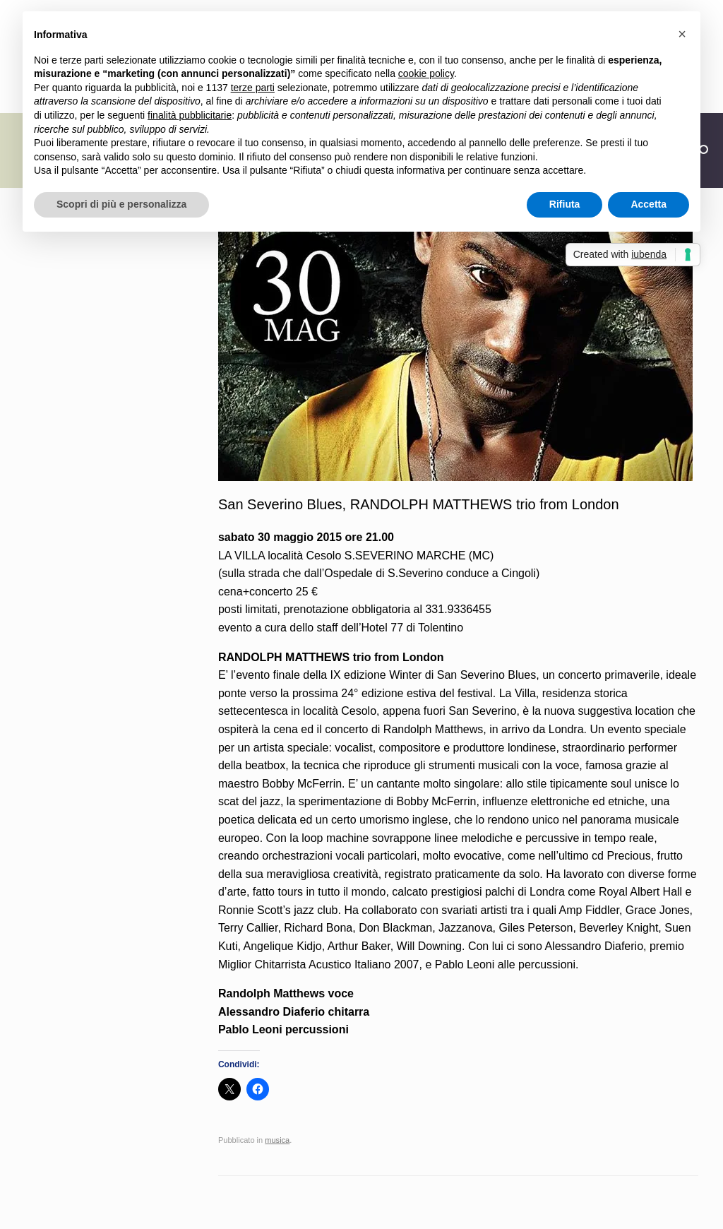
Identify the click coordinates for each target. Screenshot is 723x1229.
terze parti (253, 87)
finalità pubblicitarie (190, 115)
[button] (682, 34)
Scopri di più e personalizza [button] (121, 204)
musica (277, 1140)
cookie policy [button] (426, 73)
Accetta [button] (649, 204)
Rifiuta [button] (564, 204)
